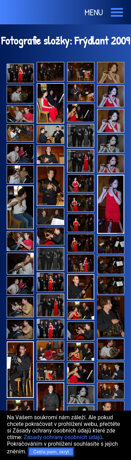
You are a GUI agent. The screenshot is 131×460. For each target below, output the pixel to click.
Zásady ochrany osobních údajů (63, 437)
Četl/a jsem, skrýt (51, 451)
